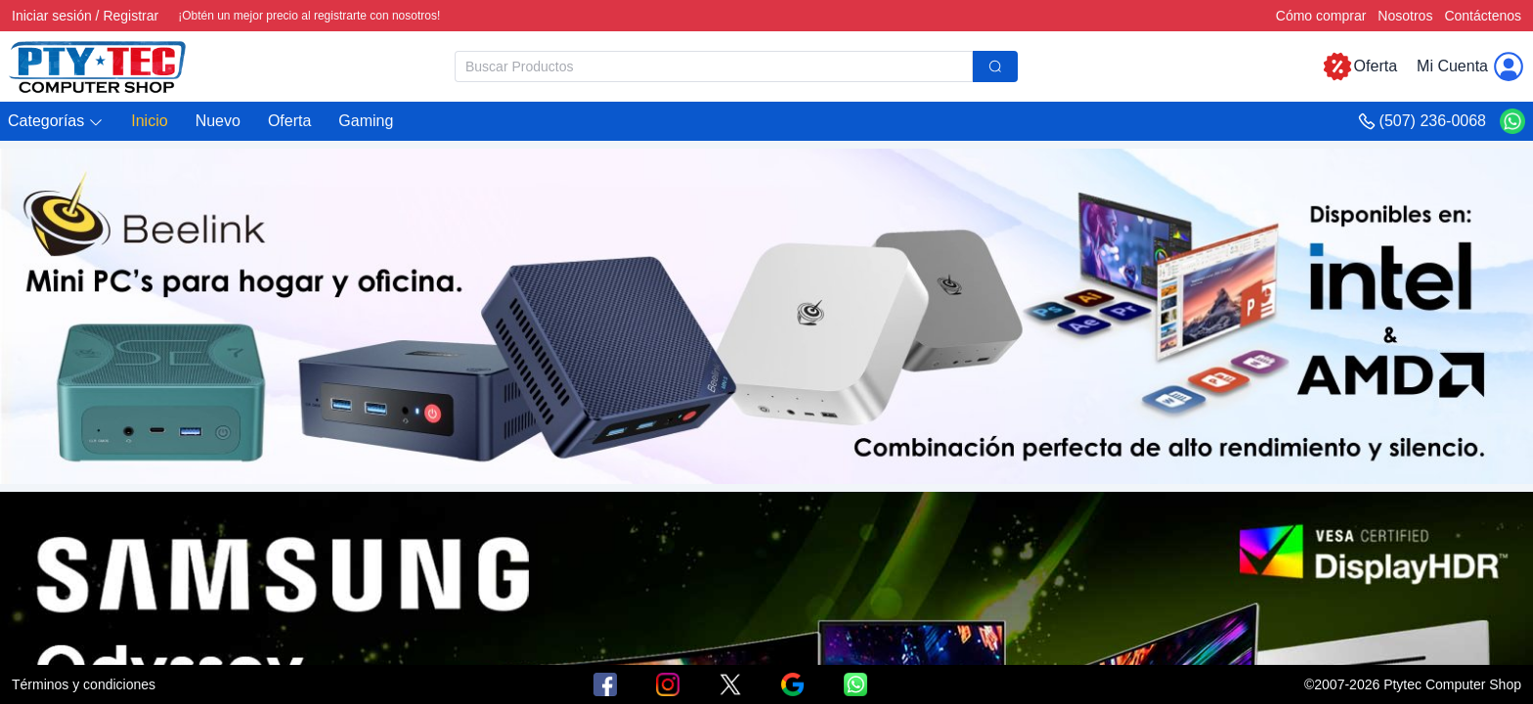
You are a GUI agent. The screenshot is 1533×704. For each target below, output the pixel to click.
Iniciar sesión (52, 15)
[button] (56, 121)
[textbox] (713, 66)
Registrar (130, 15)
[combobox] (736, 66)
